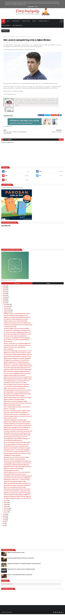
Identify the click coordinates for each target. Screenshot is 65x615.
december (7, 305)
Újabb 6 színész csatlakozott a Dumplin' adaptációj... (17, 359)
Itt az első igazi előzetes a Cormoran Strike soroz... (17, 381)
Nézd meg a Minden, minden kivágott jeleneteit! (16, 393)
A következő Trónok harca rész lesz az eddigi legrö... (17, 478)
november (7, 307)
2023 (4, 292)
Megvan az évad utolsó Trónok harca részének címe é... (18, 378)
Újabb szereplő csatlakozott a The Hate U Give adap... (18, 398)
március (6, 509)
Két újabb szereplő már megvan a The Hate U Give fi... (18, 499)
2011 (4, 524)
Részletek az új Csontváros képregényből (14, 348)
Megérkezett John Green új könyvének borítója (16, 430)
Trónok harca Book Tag (10, 327)
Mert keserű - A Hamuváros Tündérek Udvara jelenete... (18, 367)
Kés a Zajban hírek (28, 37)
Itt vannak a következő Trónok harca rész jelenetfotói (18, 432)
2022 (4, 294)
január (6, 513)
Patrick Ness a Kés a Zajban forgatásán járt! (15, 337)
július (5, 501)
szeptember (7, 311)
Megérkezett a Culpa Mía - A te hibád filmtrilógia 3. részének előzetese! (24, 564)
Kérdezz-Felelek (8, 342)
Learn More (31, 6)
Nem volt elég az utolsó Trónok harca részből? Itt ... (17, 385)
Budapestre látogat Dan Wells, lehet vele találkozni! (17, 497)
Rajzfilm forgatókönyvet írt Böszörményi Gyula (16, 363)
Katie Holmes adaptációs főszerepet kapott (15, 421)
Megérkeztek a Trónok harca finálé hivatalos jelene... (18, 365)
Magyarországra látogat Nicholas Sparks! (15, 376)
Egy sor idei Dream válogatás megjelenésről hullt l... (17, 372)
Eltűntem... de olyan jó (9, 409)
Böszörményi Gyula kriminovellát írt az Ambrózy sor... (18, 484)
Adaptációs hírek (10, 37)
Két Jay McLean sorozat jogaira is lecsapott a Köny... (17, 331)
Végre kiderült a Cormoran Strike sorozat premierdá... (18, 426)
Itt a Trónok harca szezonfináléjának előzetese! (16, 387)
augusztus (7, 313)
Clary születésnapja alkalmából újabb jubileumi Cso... (18, 368)
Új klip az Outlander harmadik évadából (14, 400)
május (5, 505)
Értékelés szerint (43, 21)
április (5, 507)
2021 (4, 296)
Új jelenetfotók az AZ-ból (10, 419)
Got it (36, 6)
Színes (34, 21)
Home (4, 37)
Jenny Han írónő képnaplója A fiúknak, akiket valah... (17, 436)
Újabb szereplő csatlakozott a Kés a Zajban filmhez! (17, 422)
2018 (4, 302)
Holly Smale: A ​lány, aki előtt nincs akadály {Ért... (16, 413)
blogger (61, 140)
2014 (4, 519)
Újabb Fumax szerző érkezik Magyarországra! (16, 402)
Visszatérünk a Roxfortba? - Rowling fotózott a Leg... (17, 346)
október (6, 309)
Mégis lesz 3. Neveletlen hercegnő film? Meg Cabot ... (17, 493)
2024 (4, 290)
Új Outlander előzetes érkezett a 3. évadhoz (15, 383)
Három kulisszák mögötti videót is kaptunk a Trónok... (18, 335)
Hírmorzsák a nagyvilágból (19, 37)
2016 (4, 515)
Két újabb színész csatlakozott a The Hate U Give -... (17, 361)
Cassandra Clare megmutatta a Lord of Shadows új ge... (18, 325)
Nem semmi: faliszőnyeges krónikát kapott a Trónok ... (18, 352)
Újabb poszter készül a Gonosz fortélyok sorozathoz (17, 353)
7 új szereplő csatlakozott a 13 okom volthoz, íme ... (17, 445)
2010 (4, 526)
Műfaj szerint (6, 26)
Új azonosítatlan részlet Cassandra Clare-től (15, 437)
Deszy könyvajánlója (7, 585)
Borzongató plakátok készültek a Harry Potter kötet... (18, 391)
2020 (4, 298)
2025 (4, 289)
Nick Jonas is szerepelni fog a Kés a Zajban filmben (17, 411)
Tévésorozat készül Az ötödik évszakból (14, 396)
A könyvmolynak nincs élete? (11, 471)
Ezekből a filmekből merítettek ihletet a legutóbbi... (17, 424)
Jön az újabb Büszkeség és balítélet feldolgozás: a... (17, 439)
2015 (4, 517)
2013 (4, 521)
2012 (4, 522)
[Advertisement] (32, 238)
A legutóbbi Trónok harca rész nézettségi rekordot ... (17, 434)
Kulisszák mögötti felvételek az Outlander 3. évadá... (17, 454)
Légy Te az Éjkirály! (8, 350)
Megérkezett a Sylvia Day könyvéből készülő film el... (17, 318)
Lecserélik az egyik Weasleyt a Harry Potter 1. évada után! (20, 559)
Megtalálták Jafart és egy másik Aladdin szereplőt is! (18, 467)
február (6, 511)
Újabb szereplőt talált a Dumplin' (12, 406)
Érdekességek (15, 21)
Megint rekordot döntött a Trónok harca (14, 389)
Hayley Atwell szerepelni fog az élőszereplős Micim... (17, 486)
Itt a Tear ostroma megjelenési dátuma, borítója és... (17, 374)
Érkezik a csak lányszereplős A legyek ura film (16, 316)
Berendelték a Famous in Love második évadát (16, 447)
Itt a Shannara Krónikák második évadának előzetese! (18, 355)
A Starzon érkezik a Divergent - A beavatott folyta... (17, 492)
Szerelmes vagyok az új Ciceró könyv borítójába (16, 329)
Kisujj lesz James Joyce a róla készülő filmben (16, 322)
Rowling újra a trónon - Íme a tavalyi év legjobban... (17, 450)
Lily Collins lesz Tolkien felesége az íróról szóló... (16, 320)
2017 (4, 303)
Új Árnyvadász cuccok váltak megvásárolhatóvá (16, 340)
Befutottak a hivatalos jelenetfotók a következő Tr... (17, 490)
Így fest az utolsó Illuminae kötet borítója (14, 488)
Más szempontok (17, 26)
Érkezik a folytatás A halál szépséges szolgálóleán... (17, 495)
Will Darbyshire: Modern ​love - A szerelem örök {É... (17, 480)
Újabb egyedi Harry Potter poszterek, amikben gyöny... (18, 380)
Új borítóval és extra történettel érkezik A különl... (17, 458)
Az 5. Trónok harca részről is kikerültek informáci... (17, 452)
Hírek (8, 21)
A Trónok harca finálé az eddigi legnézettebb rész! (17, 333)
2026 (4, 287)
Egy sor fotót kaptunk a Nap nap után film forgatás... (17, 443)
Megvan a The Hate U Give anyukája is (13, 469)
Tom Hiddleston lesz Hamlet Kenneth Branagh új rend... (18, 477)
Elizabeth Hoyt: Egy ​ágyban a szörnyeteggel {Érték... (17, 428)
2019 (4, 300)
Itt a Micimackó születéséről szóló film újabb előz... (17, 465)
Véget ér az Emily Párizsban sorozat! (15, 553)
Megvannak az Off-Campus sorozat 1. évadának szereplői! (21, 570)
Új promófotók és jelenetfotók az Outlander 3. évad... (18, 357)
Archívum (17, 284)
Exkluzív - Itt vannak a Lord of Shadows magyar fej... (17, 344)
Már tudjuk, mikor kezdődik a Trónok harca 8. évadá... (18, 394)
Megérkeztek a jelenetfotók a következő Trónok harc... (18, 404)
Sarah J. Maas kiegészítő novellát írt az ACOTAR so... (17, 408)
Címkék (48, 284)
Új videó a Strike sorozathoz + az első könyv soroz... (17, 415)
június (5, 503)
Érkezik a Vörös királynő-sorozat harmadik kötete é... (18, 324)
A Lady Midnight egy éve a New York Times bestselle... (18, 464)
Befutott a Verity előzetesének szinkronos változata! (19, 575)
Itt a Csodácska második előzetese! (13, 441)
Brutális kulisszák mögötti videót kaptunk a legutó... (17, 449)
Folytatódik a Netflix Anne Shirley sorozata (15, 475)
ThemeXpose (9, 613)
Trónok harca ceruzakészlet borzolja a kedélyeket (17, 338)
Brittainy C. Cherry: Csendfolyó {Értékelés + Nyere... (17, 314)
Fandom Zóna (25, 21)
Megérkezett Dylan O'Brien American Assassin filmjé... (18, 370)
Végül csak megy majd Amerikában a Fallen (15, 482)
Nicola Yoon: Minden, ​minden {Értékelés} (14, 460)
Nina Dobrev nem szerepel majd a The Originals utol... (18, 462)
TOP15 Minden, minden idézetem (12, 456)
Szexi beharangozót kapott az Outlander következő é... (18, 417)
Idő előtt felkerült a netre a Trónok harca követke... (17, 473)
